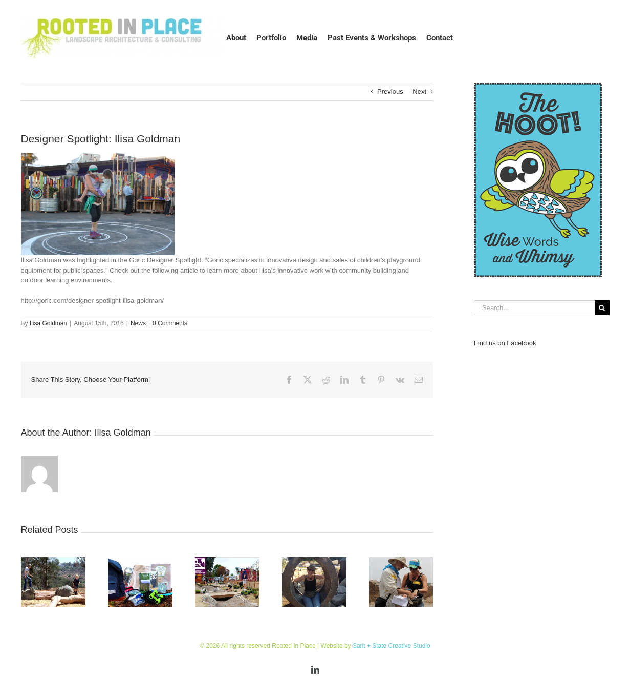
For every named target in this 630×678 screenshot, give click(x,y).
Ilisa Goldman (48, 323)
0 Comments (170, 323)
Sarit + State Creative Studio (391, 645)
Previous (390, 91)
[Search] (602, 307)
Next (419, 91)
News (138, 323)
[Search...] (534, 307)
